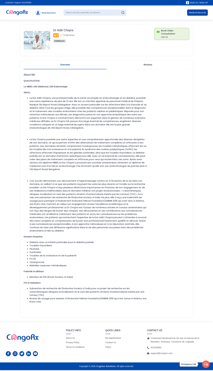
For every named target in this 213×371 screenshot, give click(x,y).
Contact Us (110, 343)
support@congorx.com (162, 354)
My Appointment (113, 339)
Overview (65, 65)
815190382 (27, 2)
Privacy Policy (73, 343)
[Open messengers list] (206, 364)
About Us (70, 339)
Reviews (147, 65)
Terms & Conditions (75, 348)
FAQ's (108, 348)
